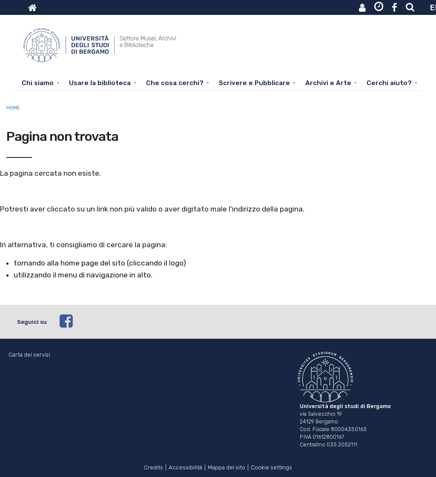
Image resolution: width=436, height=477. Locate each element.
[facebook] (239, 321)
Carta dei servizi (29, 354)
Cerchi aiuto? (389, 83)
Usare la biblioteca (100, 83)
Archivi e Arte (328, 83)
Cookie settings (271, 466)
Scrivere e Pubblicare (254, 83)
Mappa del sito (226, 466)
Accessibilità (185, 466)
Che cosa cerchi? (175, 83)
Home (13, 108)
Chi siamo (38, 83)
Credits (153, 466)
